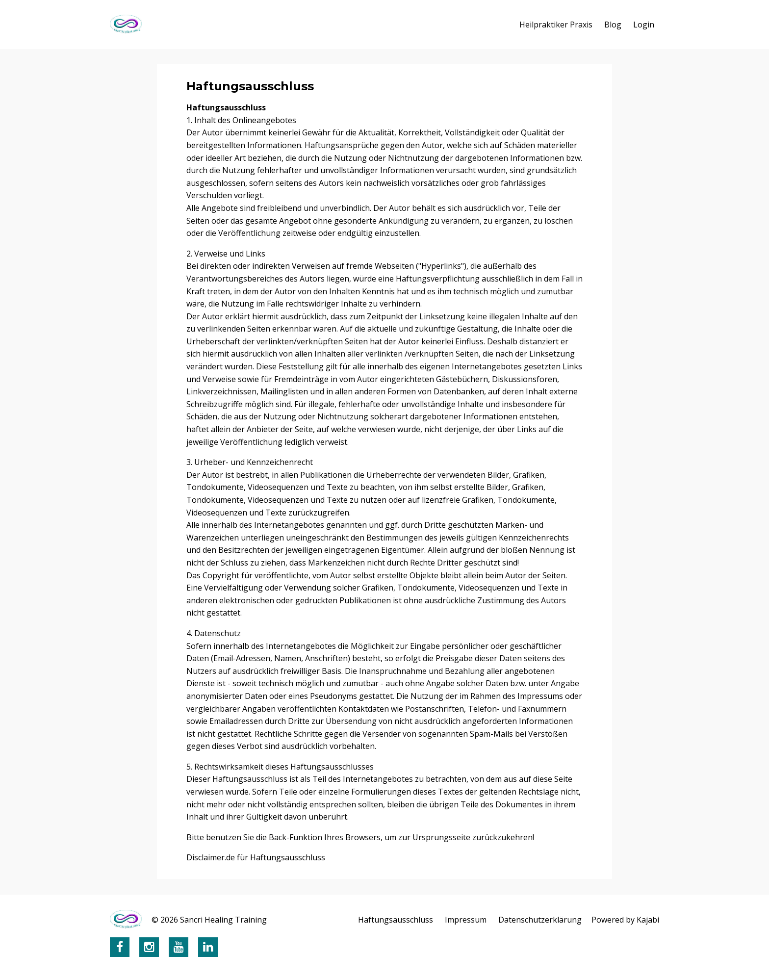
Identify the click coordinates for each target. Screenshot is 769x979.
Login (643, 24)
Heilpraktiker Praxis (555, 24)
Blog (612, 24)
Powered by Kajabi (625, 919)
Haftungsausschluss (395, 919)
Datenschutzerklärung (540, 919)
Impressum (466, 919)
